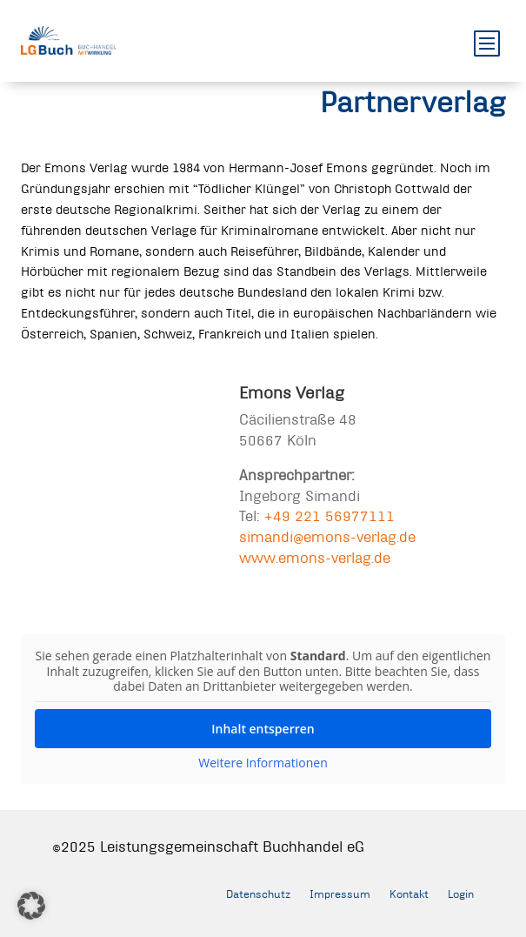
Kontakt (409, 893)
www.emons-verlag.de (314, 557)
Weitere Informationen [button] (262, 762)
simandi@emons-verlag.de (327, 536)
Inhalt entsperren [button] (262, 727)
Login (461, 893)
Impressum (340, 893)
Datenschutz (258, 893)
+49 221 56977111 (329, 515)
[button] (31, 905)
